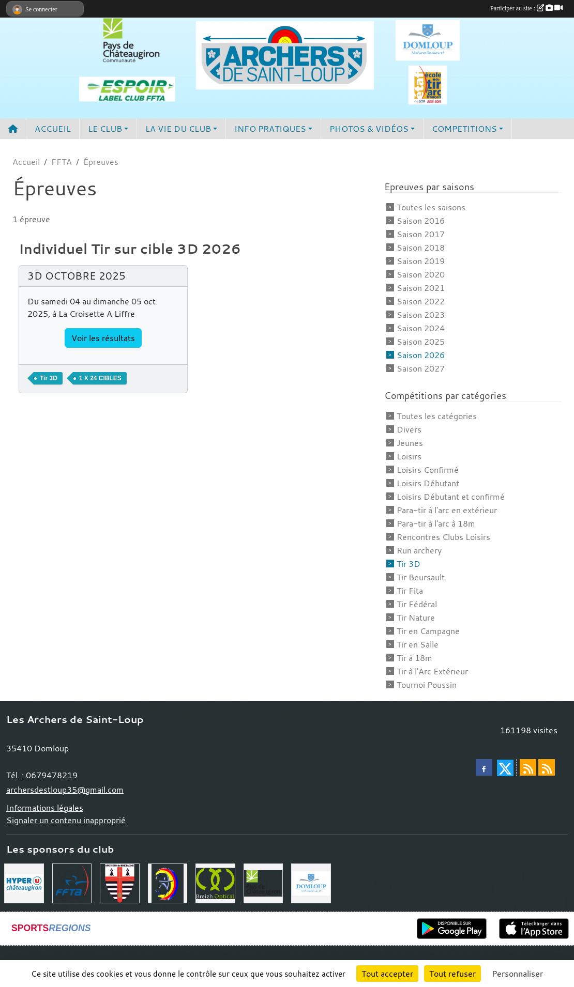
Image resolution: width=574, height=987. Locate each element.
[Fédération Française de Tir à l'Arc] (72, 882)
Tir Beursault (421, 577)
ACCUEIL (53, 128)
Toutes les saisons (431, 207)
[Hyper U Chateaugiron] (24, 882)
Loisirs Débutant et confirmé (451, 496)
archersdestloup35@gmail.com (65, 789)
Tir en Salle (418, 644)
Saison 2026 (421, 355)
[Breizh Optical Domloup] (215, 882)
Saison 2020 (421, 274)
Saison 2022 (421, 301)
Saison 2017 (421, 234)
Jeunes (410, 443)
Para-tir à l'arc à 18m (436, 523)
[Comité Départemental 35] (168, 882)
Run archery (419, 550)
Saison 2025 (421, 341)
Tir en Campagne (428, 631)
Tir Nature (416, 617)
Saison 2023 (421, 314)
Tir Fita (410, 590)
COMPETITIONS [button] (464, 128)
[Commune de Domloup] (311, 882)
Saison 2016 (421, 220)
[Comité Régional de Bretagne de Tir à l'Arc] (120, 882)
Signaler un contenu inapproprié (66, 820)
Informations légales (44, 807)
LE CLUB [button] (105, 128)
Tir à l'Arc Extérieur (432, 671)
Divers (409, 429)
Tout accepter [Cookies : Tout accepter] (387, 973)
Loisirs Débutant (428, 483)
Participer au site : (526, 8)
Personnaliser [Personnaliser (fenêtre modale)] (517, 973)
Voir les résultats (103, 338)
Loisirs (409, 456)
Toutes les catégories (437, 416)
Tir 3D (408, 563)
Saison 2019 (421, 261)
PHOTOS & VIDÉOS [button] (369, 128)
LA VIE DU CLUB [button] (178, 128)
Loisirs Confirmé (428, 469)
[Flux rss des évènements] (546, 767)
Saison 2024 (421, 328)
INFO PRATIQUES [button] (270, 128)
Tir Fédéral (417, 604)
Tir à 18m (414, 658)
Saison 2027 (421, 368)
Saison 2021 (421, 288)
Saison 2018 (421, 247)
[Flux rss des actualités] (528, 767)
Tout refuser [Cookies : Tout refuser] (452, 973)
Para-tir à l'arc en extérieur (447, 510)
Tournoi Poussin (427, 684)
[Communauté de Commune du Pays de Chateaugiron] (263, 882)
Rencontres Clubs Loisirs (443, 537)
